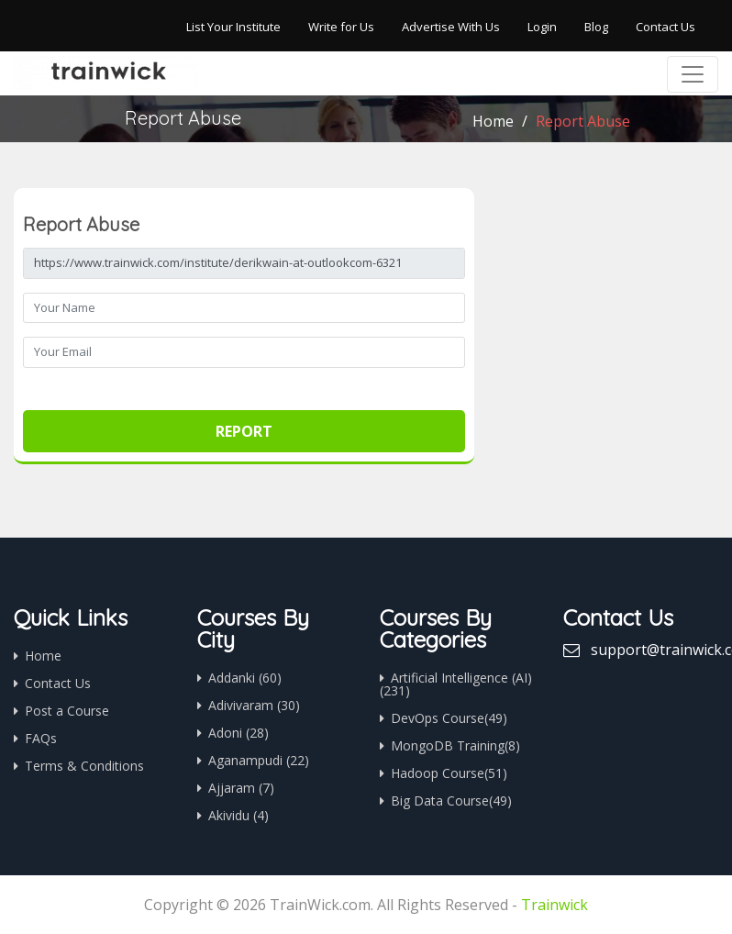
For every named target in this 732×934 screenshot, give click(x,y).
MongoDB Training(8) (455, 745)
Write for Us (341, 26)
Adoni (238, 732)
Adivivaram (254, 705)
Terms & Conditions (84, 765)
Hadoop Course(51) (449, 773)
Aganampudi (258, 760)
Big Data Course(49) (451, 800)
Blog (596, 26)
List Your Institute (233, 26)
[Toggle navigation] (692, 74)
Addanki (245, 677)
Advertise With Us (451, 26)
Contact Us (665, 26)
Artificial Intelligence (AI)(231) (456, 684)
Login (542, 26)
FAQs (41, 738)
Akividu (238, 815)
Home (493, 121)
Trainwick (554, 905)
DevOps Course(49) (449, 718)
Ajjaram (241, 787)
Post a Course (67, 710)
